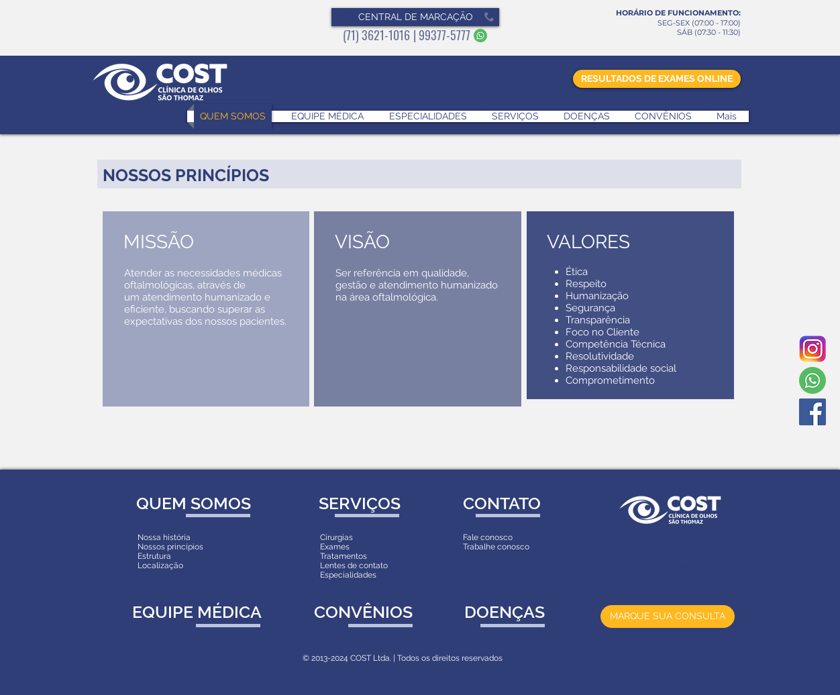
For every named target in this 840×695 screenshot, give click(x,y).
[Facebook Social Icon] (812, 411)
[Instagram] (812, 348)
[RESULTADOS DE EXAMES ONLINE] (657, 79)
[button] (415, 17)
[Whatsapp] (812, 380)
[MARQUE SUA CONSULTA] (667, 616)
